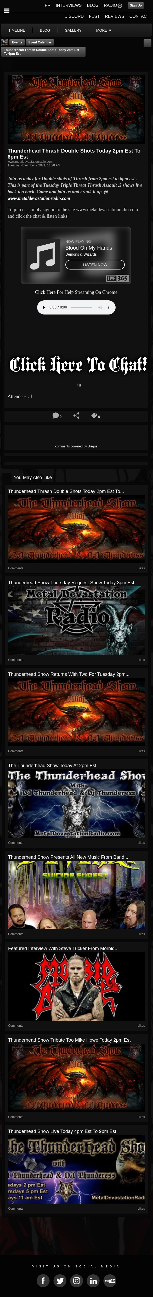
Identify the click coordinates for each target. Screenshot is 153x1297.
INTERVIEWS (69, 5)
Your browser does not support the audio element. (76, 307)
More (104, 30)
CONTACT (139, 16)
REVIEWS (114, 16)
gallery (73, 30)
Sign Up (136, 5)
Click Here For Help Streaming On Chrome (76, 292)
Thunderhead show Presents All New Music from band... (68, 857)
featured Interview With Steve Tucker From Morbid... (63, 948)
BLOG (93, 5)
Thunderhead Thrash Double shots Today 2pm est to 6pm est (41, 51)
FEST (94, 16)
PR (47, 5)
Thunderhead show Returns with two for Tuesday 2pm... (68, 674)
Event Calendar (40, 42)
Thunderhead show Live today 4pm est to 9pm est (62, 1131)
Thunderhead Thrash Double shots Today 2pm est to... (66, 491)
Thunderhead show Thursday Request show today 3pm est (71, 582)
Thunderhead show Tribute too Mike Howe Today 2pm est (69, 1040)
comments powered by (76, 446)
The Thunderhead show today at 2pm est (52, 765)
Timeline (16, 30)
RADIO (110, 5)
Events (17, 42)
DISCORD (74, 16)
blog (45, 30)
